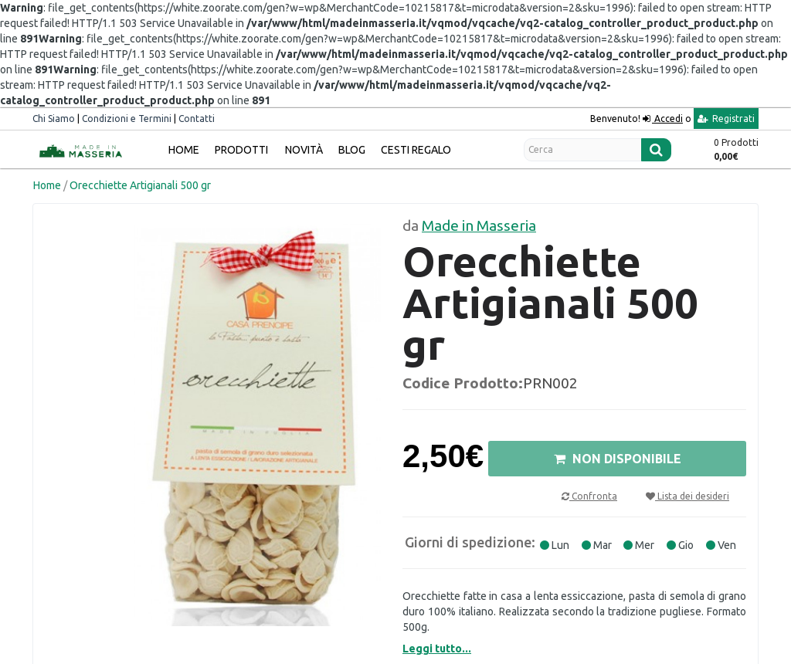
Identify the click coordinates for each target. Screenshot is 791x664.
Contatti (196, 118)
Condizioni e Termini (126, 118)
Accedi (667, 118)
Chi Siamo (53, 118)
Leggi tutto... (436, 648)
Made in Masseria (479, 225)
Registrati (726, 118)
